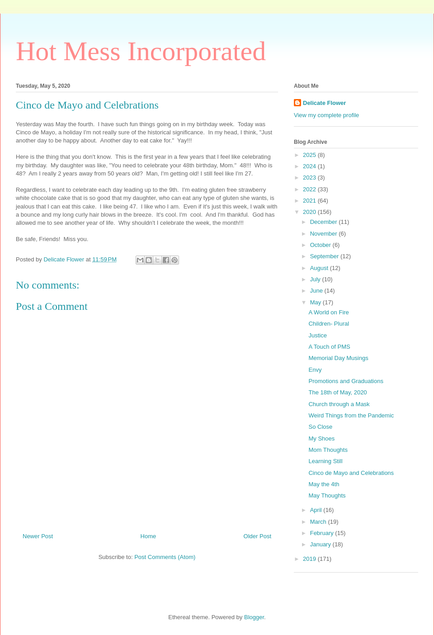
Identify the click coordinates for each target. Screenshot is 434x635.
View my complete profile (326, 115)
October (321, 245)
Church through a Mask (338, 404)
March (319, 521)
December (324, 221)
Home (148, 536)
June (317, 290)
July (316, 279)
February (322, 533)
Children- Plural (328, 323)
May (316, 302)
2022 (310, 189)
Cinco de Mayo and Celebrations (351, 472)
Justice (317, 335)
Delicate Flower (324, 103)
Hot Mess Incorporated (141, 51)
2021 (310, 200)
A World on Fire (328, 312)
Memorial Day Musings (338, 358)
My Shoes (321, 438)
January (321, 544)
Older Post (257, 536)
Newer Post (38, 536)
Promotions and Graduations (345, 381)
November (324, 233)
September (325, 256)
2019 (310, 558)
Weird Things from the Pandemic (351, 415)
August (320, 268)
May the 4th (323, 484)
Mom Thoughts (327, 449)
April (317, 510)
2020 (310, 212)
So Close (320, 426)
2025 (310, 155)
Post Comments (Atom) (164, 557)
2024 (310, 166)
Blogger (254, 617)
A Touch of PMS (329, 346)
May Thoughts (326, 495)
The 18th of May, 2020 (337, 392)
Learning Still (325, 461)
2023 (310, 177)
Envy (314, 369)
